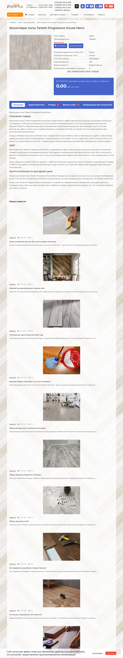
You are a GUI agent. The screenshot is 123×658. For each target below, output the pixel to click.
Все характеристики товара (83, 72)
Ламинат (85, 582)
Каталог (85, 578)
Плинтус (84, 598)
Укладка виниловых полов (55, 588)
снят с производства (26, 22)
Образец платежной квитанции (20, 591)
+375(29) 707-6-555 (62, 5)
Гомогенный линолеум (90, 594)
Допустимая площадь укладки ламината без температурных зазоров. (58, 392)
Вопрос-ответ (71, 105)
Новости (101, 15)
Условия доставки (14, 585)
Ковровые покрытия (89, 591)
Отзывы (53, 105)
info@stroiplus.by (17, 630)
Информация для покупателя (97, 105)
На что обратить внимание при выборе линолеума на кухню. (22, 549)
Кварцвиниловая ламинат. (56, 495)
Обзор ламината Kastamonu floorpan (96, 289)
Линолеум (85, 585)
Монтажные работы (53, 578)
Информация (13, 578)
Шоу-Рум (42, 15)
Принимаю (111, 653)
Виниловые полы (88, 588)
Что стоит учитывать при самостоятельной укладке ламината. (25, 391)
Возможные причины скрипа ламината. (22, 444)
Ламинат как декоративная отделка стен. (60, 240)
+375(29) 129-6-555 (62, 2)
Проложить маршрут (73, 613)
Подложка (85, 601)
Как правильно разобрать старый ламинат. (59, 341)
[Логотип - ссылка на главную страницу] (25, 614)
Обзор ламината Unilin (19, 340)
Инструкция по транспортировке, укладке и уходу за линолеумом (21, 599)
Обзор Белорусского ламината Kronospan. (58, 290)
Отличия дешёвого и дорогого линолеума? (58, 549)
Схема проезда (70, 616)
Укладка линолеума (52, 585)
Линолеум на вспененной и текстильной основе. (92, 496)
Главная (12, 22)
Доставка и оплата (58, 15)
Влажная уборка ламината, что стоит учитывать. (25, 290)
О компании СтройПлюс (17, 582)
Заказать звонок (62, 10)
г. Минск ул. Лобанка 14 (73, 619)
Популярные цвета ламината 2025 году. (95, 240)
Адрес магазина (13, 603)
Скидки (29, 15)
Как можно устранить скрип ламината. (92, 391)
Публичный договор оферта (18, 594)
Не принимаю (97, 653)
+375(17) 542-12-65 (62, 7)
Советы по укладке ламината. (57, 443)
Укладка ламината (51, 582)
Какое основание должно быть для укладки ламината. (24, 240)
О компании (89, 15)
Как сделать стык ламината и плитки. (25, 495)
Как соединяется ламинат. (91, 443)
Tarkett (92, 39)
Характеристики (36, 105)
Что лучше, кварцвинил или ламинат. (96, 340)
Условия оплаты (13, 588)
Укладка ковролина (52, 591)
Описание (18, 105)
